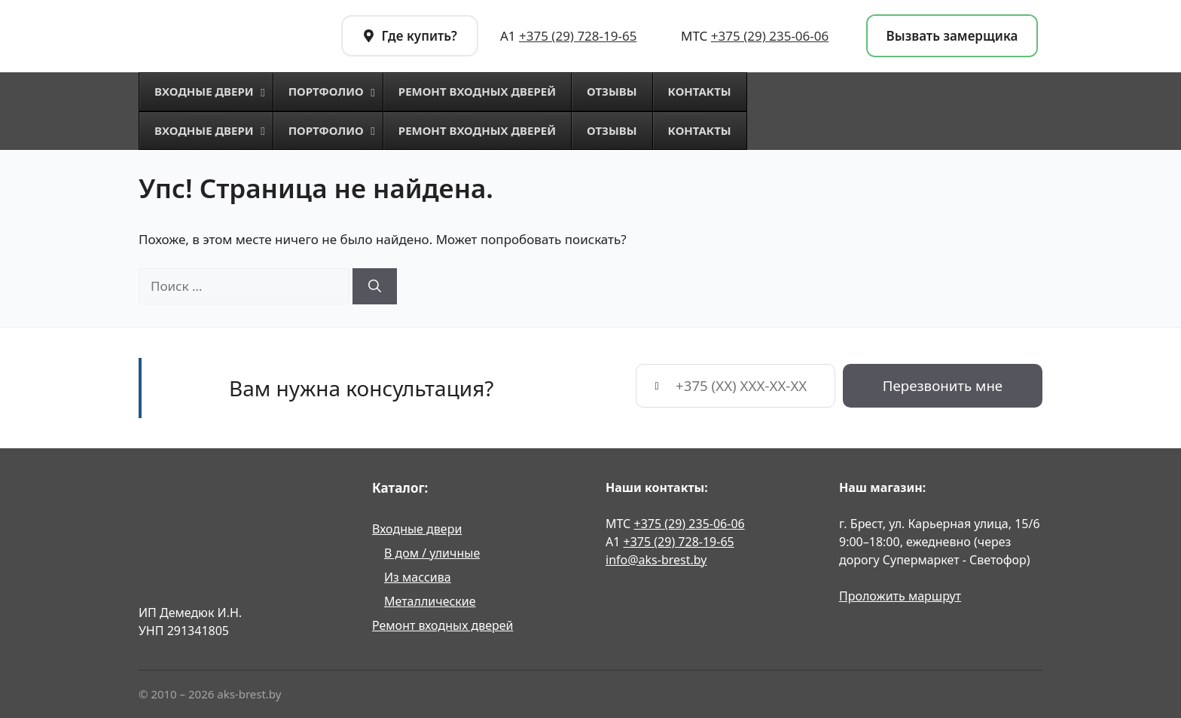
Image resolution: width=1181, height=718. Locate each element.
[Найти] (374, 286)
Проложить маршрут (900, 596)
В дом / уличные (432, 553)
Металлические (430, 601)
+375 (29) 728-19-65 (577, 35)
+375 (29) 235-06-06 (770, 35)
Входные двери (417, 529)
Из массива (417, 577)
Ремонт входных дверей (443, 625)
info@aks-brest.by (656, 559)
